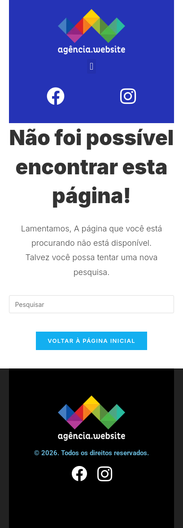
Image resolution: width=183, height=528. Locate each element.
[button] (91, 66)
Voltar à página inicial (91, 340)
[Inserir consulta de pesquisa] (91, 304)
